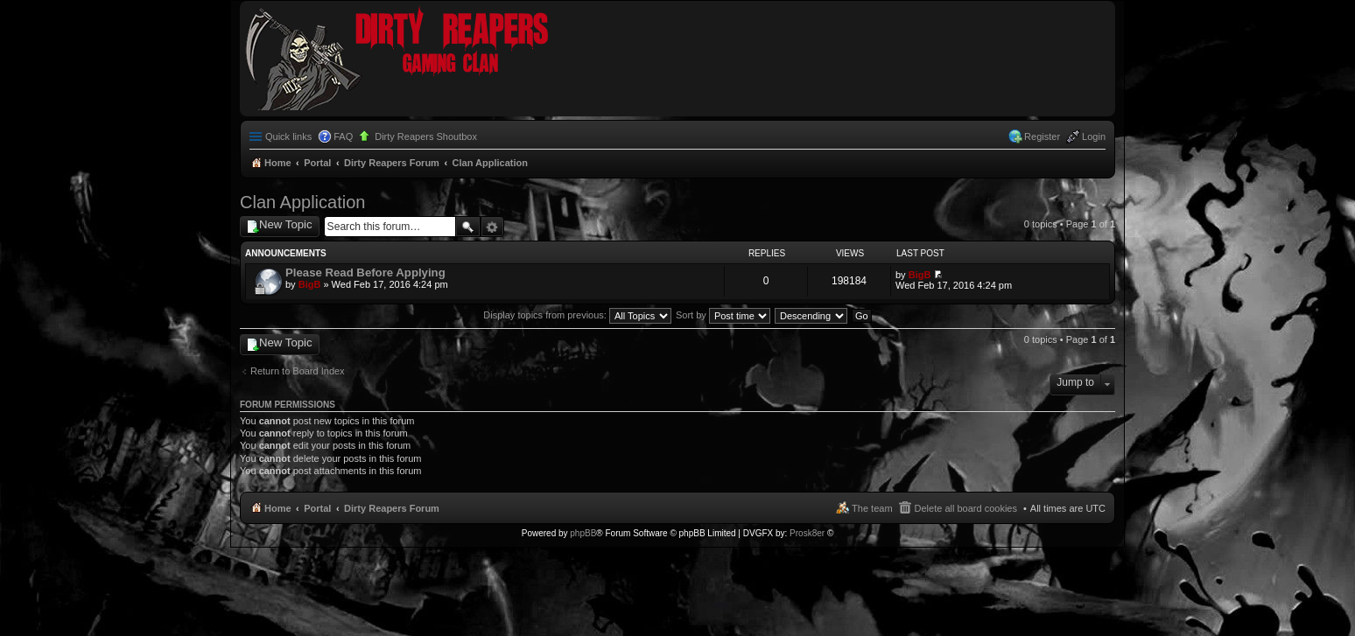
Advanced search (492, 226)
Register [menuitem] (1042, 136)
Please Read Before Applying (365, 272)
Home (277, 508)
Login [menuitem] (1094, 136)
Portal (317, 162)
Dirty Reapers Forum (391, 508)
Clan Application (302, 202)
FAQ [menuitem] (343, 136)
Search (468, 226)
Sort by (723, 315)
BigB (309, 284)
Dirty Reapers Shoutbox (426, 136)
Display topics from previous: (577, 315)
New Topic (285, 224)
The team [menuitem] (872, 508)
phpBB (583, 533)
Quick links (288, 136)
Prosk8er (807, 533)
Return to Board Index (297, 371)
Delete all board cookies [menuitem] (966, 508)
